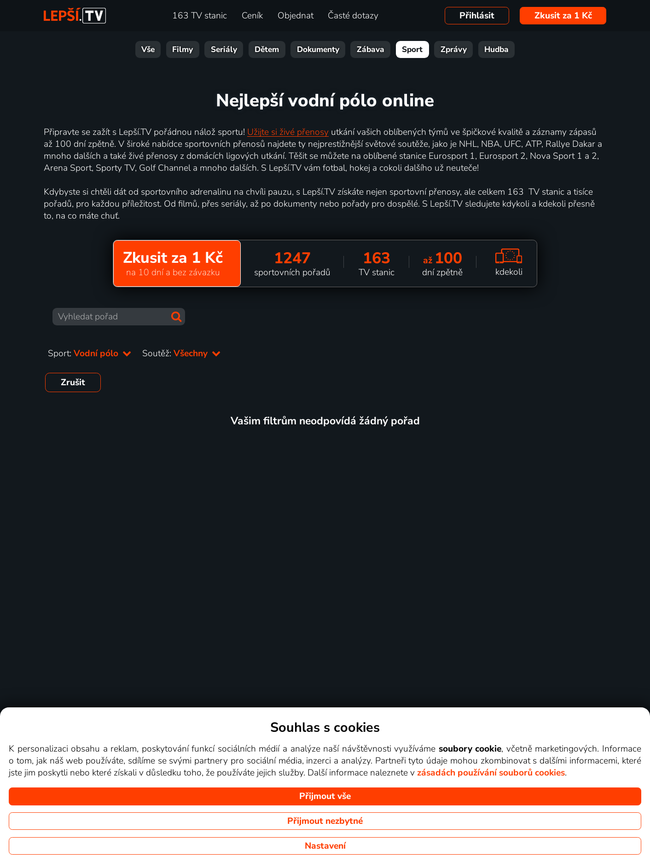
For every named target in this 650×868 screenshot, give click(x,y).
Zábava (370, 49)
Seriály (224, 49)
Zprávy (454, 49)
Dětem (267, 49)
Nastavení (325, 846)
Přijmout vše (325, 796)
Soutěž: (181, 353)
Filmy (182, 49)
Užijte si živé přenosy (288, 132)
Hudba (496, 49)
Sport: (89, 353)
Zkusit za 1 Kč (563, 16)
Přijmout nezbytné (325, 821)
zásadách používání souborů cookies (491, 773)
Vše (148, 49)
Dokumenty (318, 49)
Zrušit (73, 382)
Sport (412, 49)
